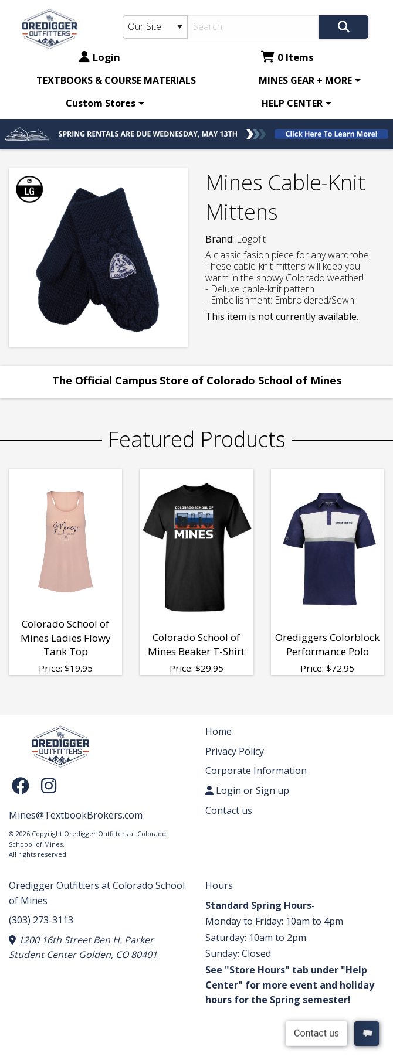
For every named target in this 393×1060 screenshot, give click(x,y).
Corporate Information (256, 770)
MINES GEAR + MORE (305, 80)
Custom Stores (100, 103)
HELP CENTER (292, 103)
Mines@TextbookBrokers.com (76, 815)
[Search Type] (155, 27)
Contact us (228, 810)
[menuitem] (116, 80)
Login (99, 57)
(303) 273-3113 (41, 920)
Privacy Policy (234, 751)
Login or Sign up (247, 790)
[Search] (253, 26)
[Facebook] (23, 785)
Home (218, 731)
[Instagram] (48, 785)
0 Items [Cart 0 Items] (287, 57)
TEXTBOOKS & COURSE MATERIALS (116, 80)
